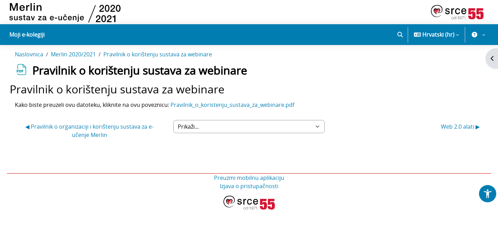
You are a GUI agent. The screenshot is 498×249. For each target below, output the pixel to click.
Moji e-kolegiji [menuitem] (27, 34)
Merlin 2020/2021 (83, 68)
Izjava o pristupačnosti (249, 200)
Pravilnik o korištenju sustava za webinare (167, 68)
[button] (400, 34)
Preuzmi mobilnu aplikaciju (249, 192)
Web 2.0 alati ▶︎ (450, 141)
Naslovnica (39, 68)
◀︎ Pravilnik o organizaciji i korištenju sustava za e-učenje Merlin (96, 145)
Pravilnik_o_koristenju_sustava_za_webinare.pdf (242, 119)
